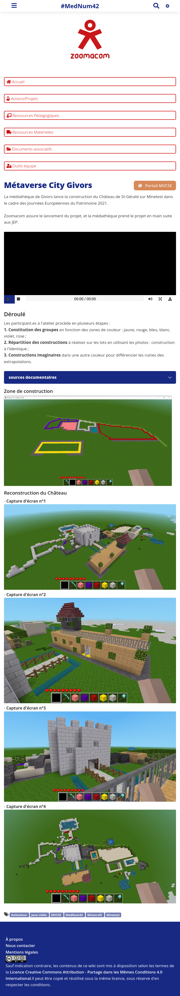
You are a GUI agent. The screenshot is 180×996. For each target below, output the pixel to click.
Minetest (113, 915)
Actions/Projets (22, 98)
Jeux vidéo (39, 915)
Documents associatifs (29, 149)
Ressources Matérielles (30, 132)
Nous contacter (20, 945)
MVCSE (56, 915)
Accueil (16, 81)
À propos (14, 939)
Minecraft (95, 915)
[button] (161, 299)
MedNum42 (75, 915)
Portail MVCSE (155, 185)
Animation (19, 915)
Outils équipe (21, 166)
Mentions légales (22, 952)
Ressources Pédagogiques (33, 115)
